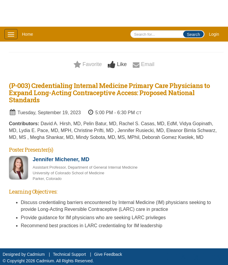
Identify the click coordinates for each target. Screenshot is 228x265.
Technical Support (69, 254)
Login (214, 34)
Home (27, 34)
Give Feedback (108, 254)
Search (193, 34)
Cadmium (36, 254)
